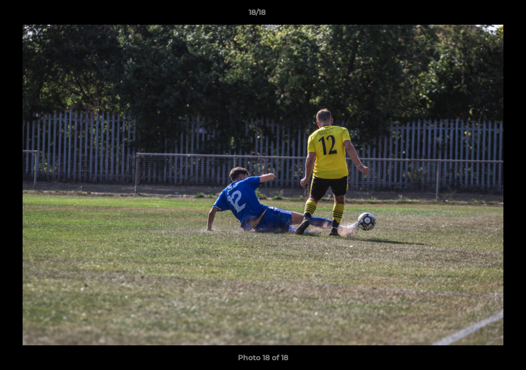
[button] (483, 15)
